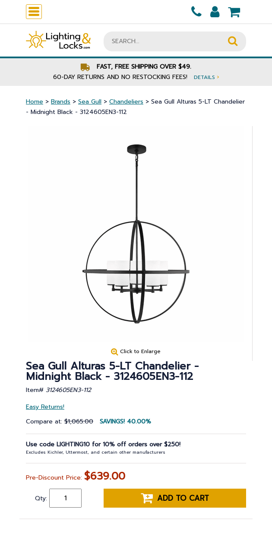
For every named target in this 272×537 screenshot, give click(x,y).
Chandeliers (126, 101)
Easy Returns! (45, 406)
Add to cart (175, 498)
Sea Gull (89, 101)
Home (34, 101)
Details (206, 77)
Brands (60, 101)
